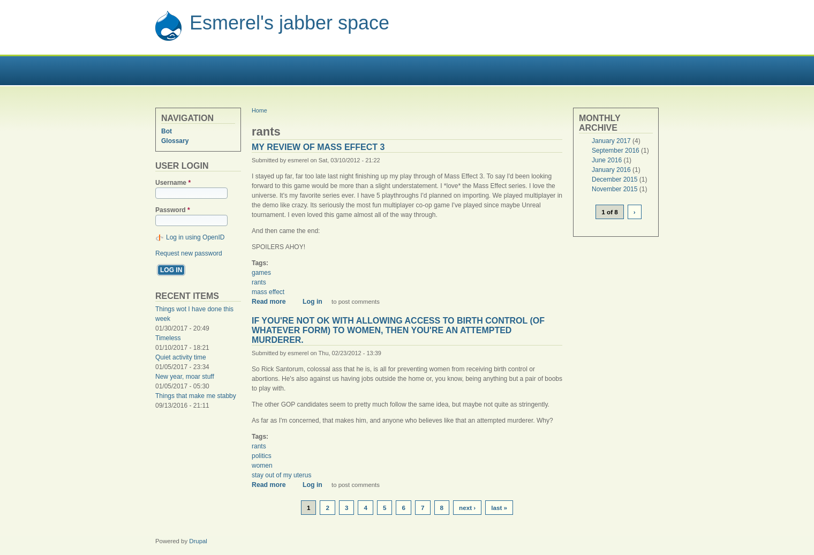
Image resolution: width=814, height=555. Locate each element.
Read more (272, 301)
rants (259, 282)
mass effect (268, 292)
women (262, 465)
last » (499, 507)
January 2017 (611, 141)
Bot (166, 131)
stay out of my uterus (281, 475)
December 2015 (614, 179)
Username (173, 182)
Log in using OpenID (195, 237)
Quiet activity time (180, 357)
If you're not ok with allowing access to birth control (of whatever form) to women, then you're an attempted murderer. (398, 330)
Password (172, 210)
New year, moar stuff (184, 376)
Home (259, 110)
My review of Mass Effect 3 (318, 147)
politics (262, 456)
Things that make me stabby (195, 396)
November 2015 (614, 189)
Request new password (188, 253)
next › (467, 507)
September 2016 (615, 150)
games (261, 272)
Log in (312, 301)
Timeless (168, 338)
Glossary (175, 141)
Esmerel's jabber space (289, 23)
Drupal (198, 541)
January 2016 (611, 170)
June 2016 (607, 160)
